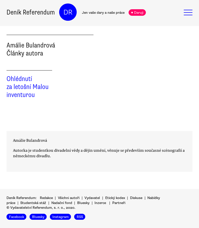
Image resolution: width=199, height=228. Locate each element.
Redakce (46, 198)
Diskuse (136, 198)
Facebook (16, 217)
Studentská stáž (33, 203)
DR (67, 12)
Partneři (118, 203)
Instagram (60, 217)
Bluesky (83, 203)
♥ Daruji (137, 12)
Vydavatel (92, 198)
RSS (80, 217)
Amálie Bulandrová (30, 140)
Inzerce (100, 203)
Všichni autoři (68, 198)
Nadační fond (61, 203)
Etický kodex (115, 198)
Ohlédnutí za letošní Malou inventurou (28, 86)
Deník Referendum (31, 12)
